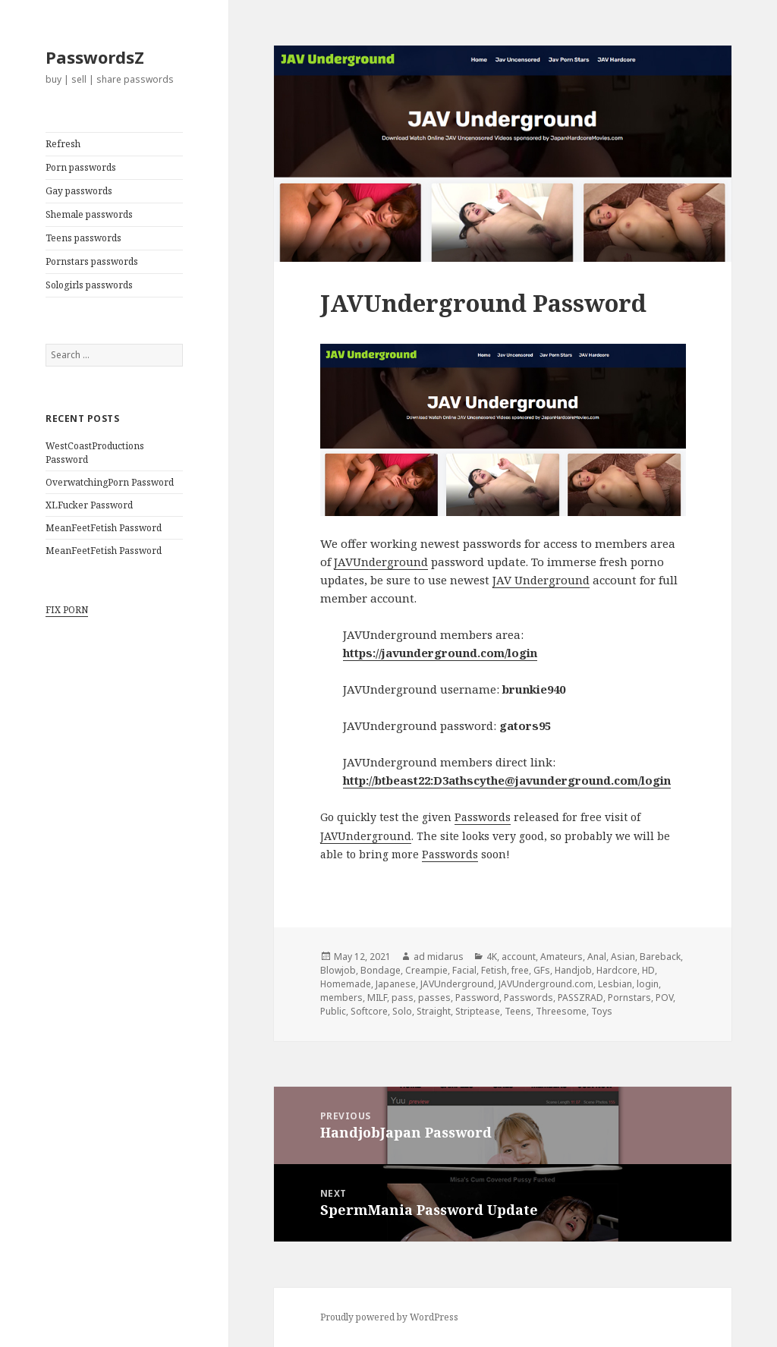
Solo (402, 1011)
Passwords (483, 817)
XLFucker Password (89, 505)
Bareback (660, 956)
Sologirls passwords (89, 285)
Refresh (63, 143)
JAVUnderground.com (546, 983)
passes (434, 997)
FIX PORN (67, 609)
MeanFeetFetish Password (104, 527)
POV (664, 997)
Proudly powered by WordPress (389, 1317)
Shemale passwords (89, 214)
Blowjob (338, 970)
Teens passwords (83, 237)
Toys (601, 1011)
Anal (596, 956)
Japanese (396, 983)
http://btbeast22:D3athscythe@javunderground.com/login (507, 780)
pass (403, 997)
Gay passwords (79, 190)
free (520, 970)
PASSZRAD (580, 997)
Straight (434, 1011)
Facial (464, 970)
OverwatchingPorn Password (110, 482)
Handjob (573, 970)
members (341, 997)
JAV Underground (541, 579)
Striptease (477, 1011)
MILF (377, 997)
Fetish (494, 970)
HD (648, 970)
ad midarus (439, 956)
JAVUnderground (381, 561)
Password (477, 997)
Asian (623, 956)
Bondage (380, 970)
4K (491, 956)
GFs (541, 970)
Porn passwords (81, 167)
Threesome (561, 1011)
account (519, 956)
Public (333, 1011)
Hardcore (616, 970)
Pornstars (629, 997)
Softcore (369, 1011)
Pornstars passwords (92, 261)
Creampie (426, 970)
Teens (518, 1011)
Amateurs (561, 956)
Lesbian (615, 983)
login (648, 983)
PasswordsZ (95, 57)
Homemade (345, 983)
